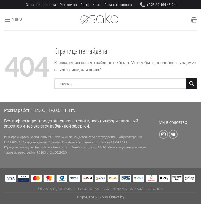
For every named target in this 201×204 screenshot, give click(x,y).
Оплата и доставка (41, 4)
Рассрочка (68, 4)
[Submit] (191, 83)
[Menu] (13, 19)
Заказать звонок (118, 4)
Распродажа (91, 4)
